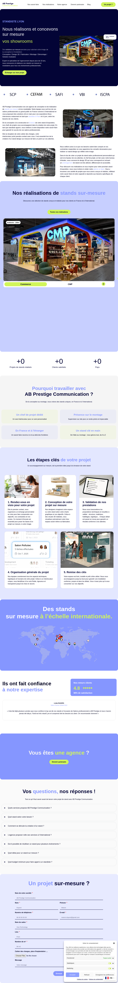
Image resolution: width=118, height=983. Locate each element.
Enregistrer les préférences (105, 975)
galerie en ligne (98, 169)
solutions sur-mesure (13, 49)
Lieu (17, 883)
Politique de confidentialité (96, 979)
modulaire (12, 57)
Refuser (87, 975)
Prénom (63, 854)
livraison (32, 123)
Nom (17, 854)
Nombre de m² (20, 893)
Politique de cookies (82, 979)
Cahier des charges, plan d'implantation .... (31, 903)
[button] (114, 943)
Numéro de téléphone (23, 864)
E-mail (62, 864)
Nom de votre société (23, 844)
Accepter (72, 975)
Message (18, 911)
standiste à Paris (34, 116)
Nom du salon (20, 873)
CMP (70, 284)
